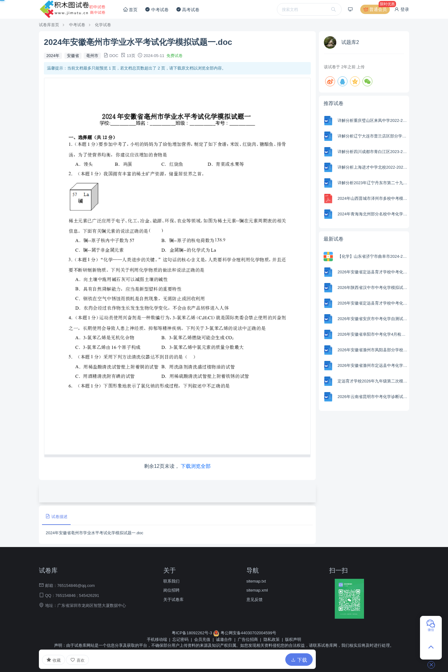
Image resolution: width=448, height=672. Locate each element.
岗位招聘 (171, 590)
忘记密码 (180, 639)
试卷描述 (56, 516)
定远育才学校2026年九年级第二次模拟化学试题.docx (373, 381)
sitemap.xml (257, 590)
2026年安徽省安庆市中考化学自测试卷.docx (373, 318)
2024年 (52, 55)
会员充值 (202, 639)
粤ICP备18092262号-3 (192, 633)
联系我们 (171, 581)
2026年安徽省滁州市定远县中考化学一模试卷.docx (373, 365)
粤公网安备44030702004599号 (244, 633)
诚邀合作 (224, 639)
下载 (299, 660)
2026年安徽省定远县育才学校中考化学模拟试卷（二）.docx (373, 272)
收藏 (53, 660)
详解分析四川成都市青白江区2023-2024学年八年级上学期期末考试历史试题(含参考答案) (373, 151)
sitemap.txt (256, 581)
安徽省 (73, 55)
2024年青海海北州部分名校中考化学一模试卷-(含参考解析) (373, 214)
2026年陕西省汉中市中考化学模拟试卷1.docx (373, 287)
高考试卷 (188, 9)
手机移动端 (157, 639)
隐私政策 (272, 639)
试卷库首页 (49, 24)
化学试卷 (103, 24)
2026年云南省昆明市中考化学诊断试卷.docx (373, 396)
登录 (401, 9)
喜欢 (77, 660)
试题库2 (350, 42)
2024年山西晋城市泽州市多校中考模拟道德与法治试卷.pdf (373, 198)
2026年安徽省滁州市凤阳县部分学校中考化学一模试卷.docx (373, 350)
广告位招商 (248, 639)
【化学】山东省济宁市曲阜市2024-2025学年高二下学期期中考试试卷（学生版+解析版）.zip (373, 256)
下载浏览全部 (196, 466)
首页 (130, 9)
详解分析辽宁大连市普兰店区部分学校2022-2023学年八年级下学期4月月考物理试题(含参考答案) (373, 136)
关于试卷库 (173, 599)
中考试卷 (157, 9)
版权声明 (293, 639)
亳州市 (92, 55)
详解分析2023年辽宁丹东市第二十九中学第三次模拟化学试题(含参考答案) (373, 182)
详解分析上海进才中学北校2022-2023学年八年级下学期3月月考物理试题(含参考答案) (373, 167)
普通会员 (376, 9)
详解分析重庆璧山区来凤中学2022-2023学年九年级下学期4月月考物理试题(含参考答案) (373, 120)
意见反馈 (254, 599)
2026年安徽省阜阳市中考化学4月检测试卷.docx (373, 334)
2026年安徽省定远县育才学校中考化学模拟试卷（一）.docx (373, 303)
